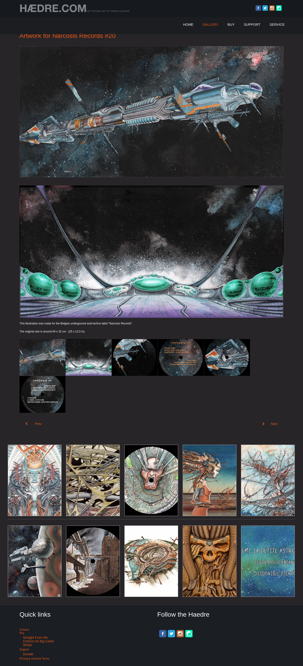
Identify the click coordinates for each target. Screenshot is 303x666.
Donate (28, 654)
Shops (27, 645)
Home (188, 24)
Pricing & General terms (34, 658)
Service (277, 24)
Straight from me (35, 637)
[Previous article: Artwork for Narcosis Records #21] (33, 424)
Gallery (210, 24)
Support (252, 24)
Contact (24, 629)
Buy (231, 24)
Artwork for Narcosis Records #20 (68, 35)
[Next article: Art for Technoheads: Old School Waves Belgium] (270, 424)
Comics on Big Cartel (38, 641)
